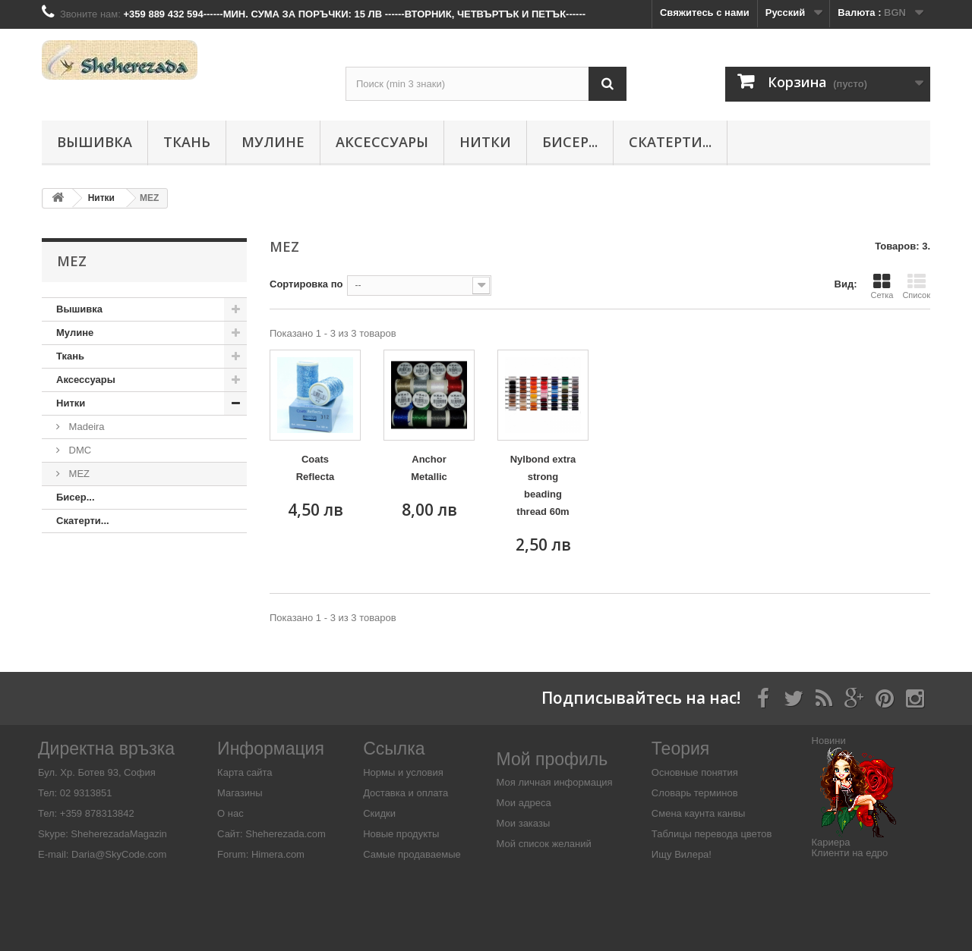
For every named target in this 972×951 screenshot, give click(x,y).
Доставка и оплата (405, 793)
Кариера (831, 842)
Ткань (186, 142)
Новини (829, 740)
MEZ (78, 473)
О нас (230, 813)
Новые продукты (401, 834)
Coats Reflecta (315, 468)
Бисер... (570, 142)
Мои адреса (524, 802)
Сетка (881, 286)
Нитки (485, 142)
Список (916, 286)
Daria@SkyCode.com (118, 854)
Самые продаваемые (412, 854)
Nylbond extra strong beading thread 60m (543, 485)
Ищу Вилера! (682, 854)
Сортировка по (306, 284)
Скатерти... (670, 142)
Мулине (273, 142)
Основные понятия (695, 772)
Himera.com (276, 854)
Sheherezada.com (285, 834)
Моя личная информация (555, 782)
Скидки (379, 813)
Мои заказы (524, 823)
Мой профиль (552, 759)
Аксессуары (382, 142)
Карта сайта (244, 772)
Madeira (85, 426)
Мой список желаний (544, 843)
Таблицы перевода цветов (712, 834)
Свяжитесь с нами (705, 12)
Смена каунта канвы (699, 813)
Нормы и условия (403, 772)
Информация (270, 748)
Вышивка (94, 142)
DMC (78, 450)
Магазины (240, 793)
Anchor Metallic (429, 468)
